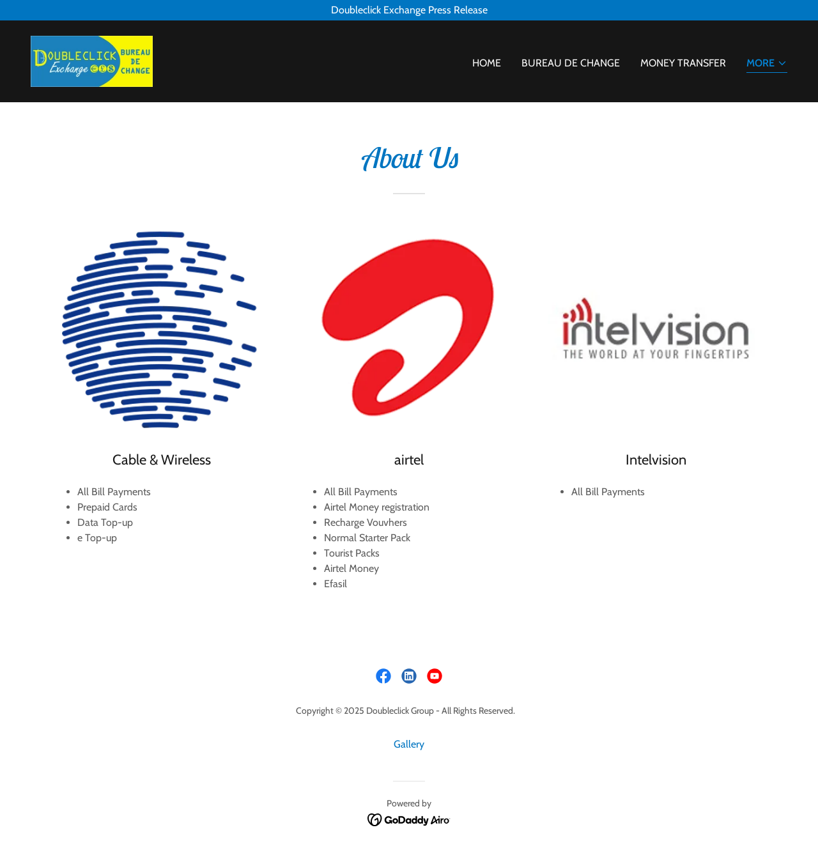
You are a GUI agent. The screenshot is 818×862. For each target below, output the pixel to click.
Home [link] (486, 63)
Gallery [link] (409, 744)
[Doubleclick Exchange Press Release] (409, 10)
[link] (92, 60)
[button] (766, 64)
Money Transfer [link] (683, 63)
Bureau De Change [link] (570, 63)
